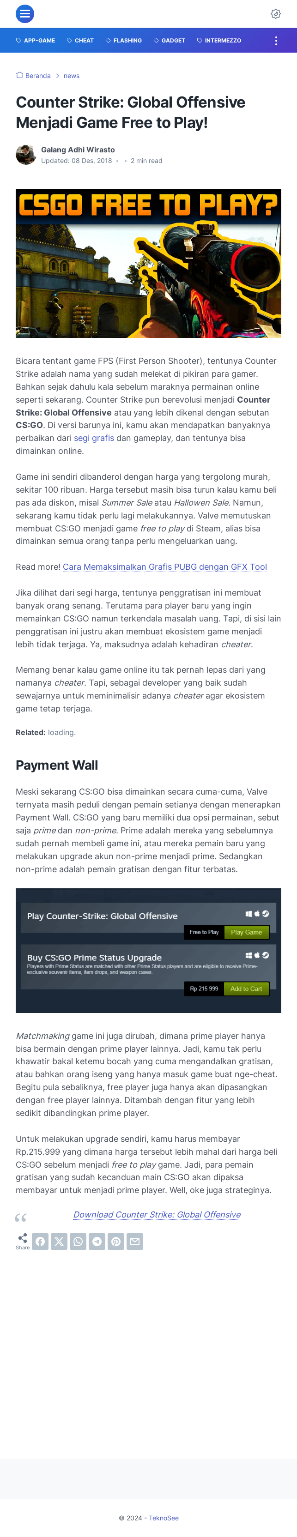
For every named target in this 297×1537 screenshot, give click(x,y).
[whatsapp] (78, 1241)
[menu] (25, 14)
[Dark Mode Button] (275, 13)
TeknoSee (164, 1518)
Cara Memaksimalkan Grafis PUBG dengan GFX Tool (165, 567)
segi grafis (94, 438)
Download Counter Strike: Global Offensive (156, 1214)
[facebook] (40, 1241)
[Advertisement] (148, 1346)
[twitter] (59, 1241)
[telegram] (97, 1241)
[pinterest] (116, 1241)
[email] (135, 1241)
